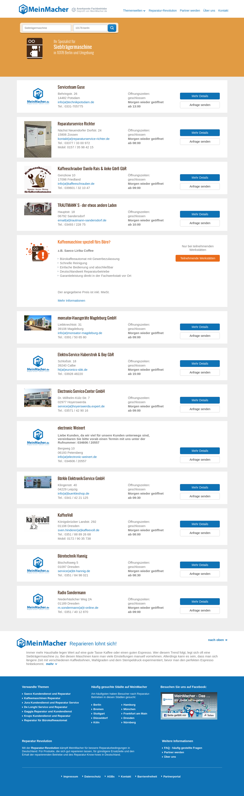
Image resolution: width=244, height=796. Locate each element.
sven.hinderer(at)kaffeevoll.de (78, 530)
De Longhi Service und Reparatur (46, 707)
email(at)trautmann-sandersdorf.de (82, 220)
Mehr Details (200, 96)
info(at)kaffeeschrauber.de (76, 183)
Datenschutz (92, 776)
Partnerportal (172, 776)
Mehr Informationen (71, 300)
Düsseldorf (100, 718)
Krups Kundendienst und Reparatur (47, 715)
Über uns (209, 10)
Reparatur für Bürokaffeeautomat (45, 720)
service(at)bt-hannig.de (74, 571)
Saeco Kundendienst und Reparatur (47, 693)
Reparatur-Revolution (163, 10)
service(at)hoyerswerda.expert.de (81, 406)
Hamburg (130, 704)
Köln (96, 722)
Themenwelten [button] (133, 10)
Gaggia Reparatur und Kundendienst (48, 711)
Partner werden (190, 10)
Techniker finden (112, 28)
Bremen (98, 709)
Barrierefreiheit (147, 776)
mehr (50, 664)
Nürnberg (130, 722)
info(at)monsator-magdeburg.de (80, 333)
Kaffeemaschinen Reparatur (42, 698)
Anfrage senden (199, 105)
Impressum (70, 776)
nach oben (216, 640)
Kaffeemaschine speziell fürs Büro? (84, 242)
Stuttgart (99, 713)
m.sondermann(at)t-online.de (78, 607)
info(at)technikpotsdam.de (76, 102)
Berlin (97, 704)
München (130, 709)
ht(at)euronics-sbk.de (72, 369)
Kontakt (223, 10)
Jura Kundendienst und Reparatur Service (51, 702)
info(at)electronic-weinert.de (77, 457)
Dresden (129, 718)
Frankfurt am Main (135, 713)
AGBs (111, 776)
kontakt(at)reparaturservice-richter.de (83, 138)
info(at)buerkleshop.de (73, 493)
